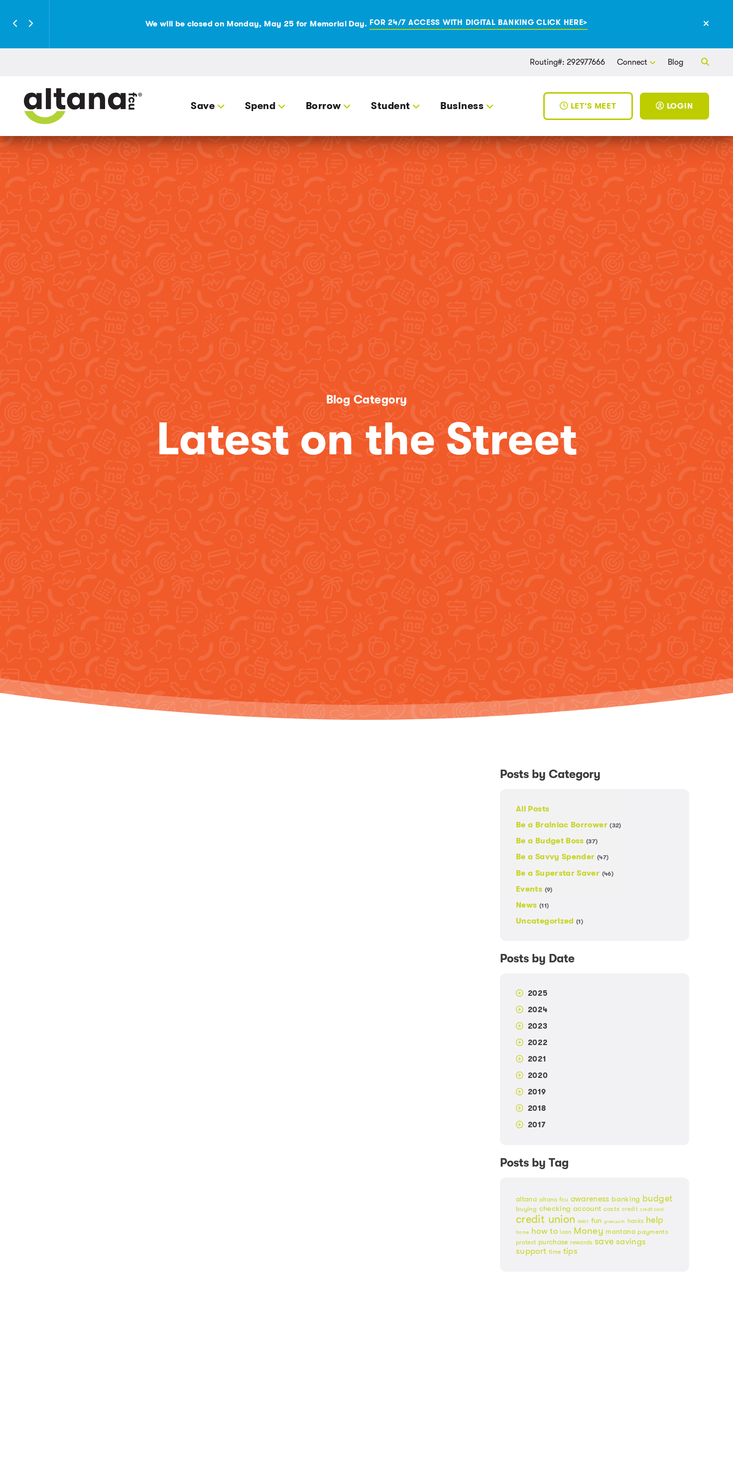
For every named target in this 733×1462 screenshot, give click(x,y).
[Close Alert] (717, 24)
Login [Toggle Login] (674, 106)
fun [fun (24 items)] (596, 1220)
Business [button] (462, 106)
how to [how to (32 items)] (544, 1231)
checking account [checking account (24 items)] (570, 1208)
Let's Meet (588, 106)
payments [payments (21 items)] (652, 1231)
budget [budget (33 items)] (657, 1198)
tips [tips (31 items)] (570, 1251)
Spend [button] (260, 106)
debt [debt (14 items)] (583, 1221)
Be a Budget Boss (557, 840)
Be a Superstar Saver (564, 873)
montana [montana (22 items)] (620, 1231)
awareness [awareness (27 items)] (590, 1199)
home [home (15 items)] (522, 1232)
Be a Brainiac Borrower (568, 824)
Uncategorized (549, 920)
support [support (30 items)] (531, 1251)
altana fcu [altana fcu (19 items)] (554, 1199)
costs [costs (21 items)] (612, 1208)
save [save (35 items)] (604, 1241)
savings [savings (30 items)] (631, 1241)
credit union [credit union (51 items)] (545, 1219)
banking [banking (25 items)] (625, 1199)
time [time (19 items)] (555, 1251)
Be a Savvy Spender (562, 856)
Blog (675, 62)
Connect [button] (632, 62)
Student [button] (390, 106)
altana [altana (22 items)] (526, 1199)
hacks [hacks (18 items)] (635, 1220)
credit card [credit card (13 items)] (651, 1209)
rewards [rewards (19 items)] (581, 1242)
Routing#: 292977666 (567, 62)
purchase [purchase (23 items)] (553, 1242)
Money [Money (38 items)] (589, 1230)
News (532, 905)
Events (534, 889)
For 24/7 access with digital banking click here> (478, 23)
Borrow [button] (323, 106)
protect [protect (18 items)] (526, 1242)
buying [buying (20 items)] (526, 1208)
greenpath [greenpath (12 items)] (614, 1221)
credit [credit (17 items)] (630, 1209)
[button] (15, 24)
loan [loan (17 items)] (565, 1232)
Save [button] (203, 106)
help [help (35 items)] (654, 1220)
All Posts (532, 809)
